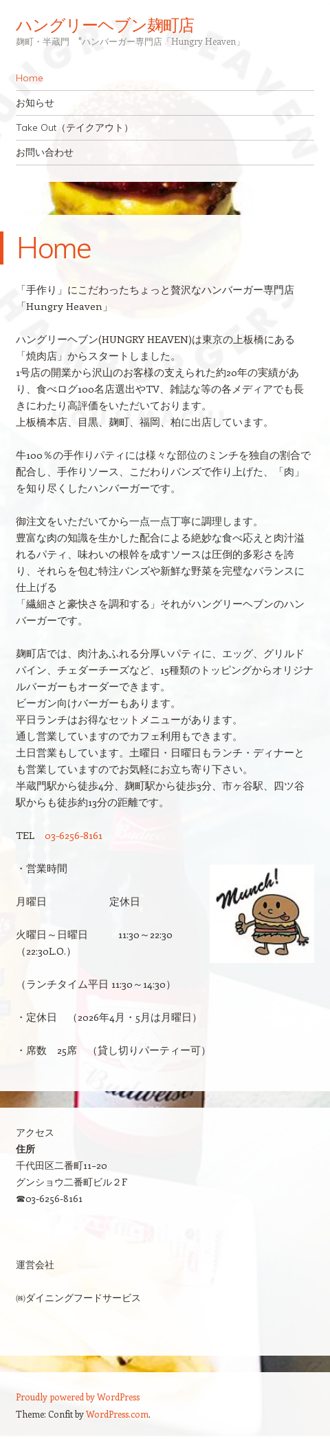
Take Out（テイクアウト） (74, 127)
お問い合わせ (45, 152)
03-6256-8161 (73, 835)
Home (29, 78)
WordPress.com (117, 1414)
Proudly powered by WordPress (78, 1396)
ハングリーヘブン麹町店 (105, 24)
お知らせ (35, 102)
